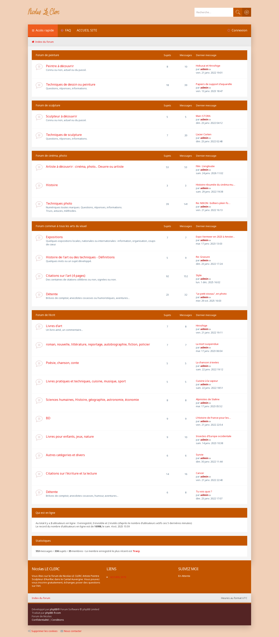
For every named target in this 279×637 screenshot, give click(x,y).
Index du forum (41, 598)
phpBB (54, 609)
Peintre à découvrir (60, 66)
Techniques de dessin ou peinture (70, 84)
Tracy (136, 551)
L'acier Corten (203, 134)
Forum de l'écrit (45, 315)
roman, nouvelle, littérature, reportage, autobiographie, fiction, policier (98, 344)
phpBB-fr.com (53, 612)
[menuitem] (66, 30)
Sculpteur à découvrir (61, 116)
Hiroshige (201, 325)
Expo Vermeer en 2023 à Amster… (215, 236)
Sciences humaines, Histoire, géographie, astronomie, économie (92, 399)
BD (48, 418)
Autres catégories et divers (65, 455)
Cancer (200, 473)
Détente (52, 294)
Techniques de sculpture (64, 135)
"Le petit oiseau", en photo (211, 293)
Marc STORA (203, 116)
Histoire (52, 185)
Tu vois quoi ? (204, 491)
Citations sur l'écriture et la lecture (71, 473)
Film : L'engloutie (205, 166)
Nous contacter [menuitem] (71, 631)
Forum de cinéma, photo (51, 155)
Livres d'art (54, 326)
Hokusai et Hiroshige (208, 65)
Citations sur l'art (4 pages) (65, 275)
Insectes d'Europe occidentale (213, 436)
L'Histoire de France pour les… (213, 417)
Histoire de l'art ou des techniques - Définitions (80, 257)
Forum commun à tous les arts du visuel (61, 226)
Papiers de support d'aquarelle (214, 84)
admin (204, 69)
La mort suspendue (207, 344)
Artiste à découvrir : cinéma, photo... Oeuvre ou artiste (85, 166)
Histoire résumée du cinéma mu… (215, 184)
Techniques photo (59, 203)
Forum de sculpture (48, 105)
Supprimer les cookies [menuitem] (43, 631)
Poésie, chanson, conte (62, 363)
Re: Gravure (203, 257)
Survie (199, 454)
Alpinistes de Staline (208, 399)
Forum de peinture (47, 55)
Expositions (54, 237)
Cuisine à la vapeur (207, 381)
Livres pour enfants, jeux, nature (70, 436)
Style (199, 275)
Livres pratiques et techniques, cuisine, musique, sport (86, 381)
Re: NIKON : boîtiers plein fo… (213, 203)
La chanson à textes (207, 362)
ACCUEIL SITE (87, 30)
